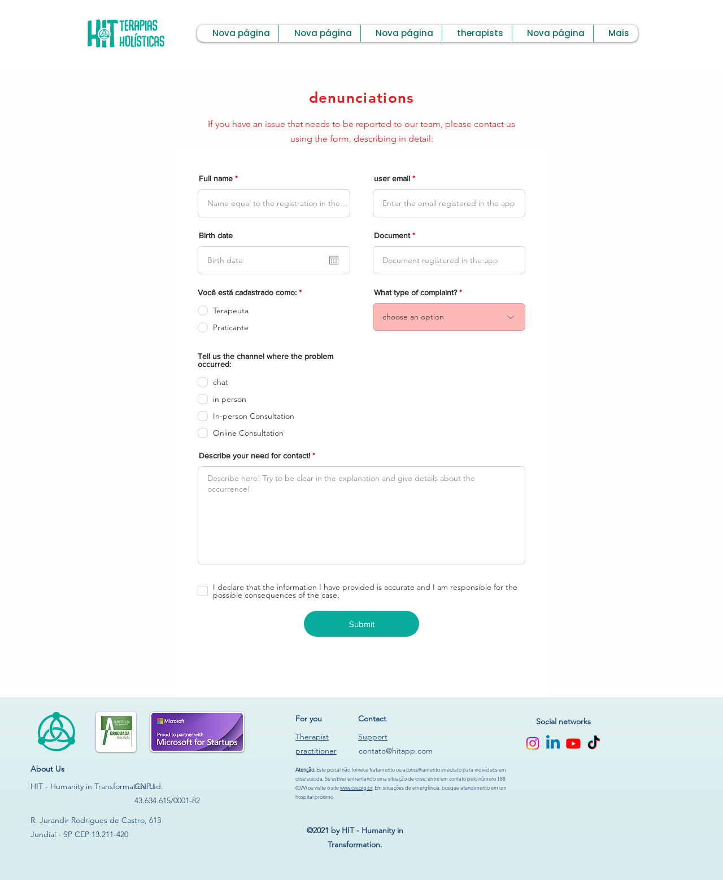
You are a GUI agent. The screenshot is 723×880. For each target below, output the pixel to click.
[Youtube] (573, 743)
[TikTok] (593, 743)
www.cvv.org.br (356, 787)
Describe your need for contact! (254, 455)
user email (392, 178)
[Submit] (361, 624)
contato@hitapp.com (396, 751)
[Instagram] (532, 743)
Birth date (216, 235)
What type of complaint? (415, 292)
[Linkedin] (553, 743)
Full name (216, 178)
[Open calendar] (333, 260)
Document (392, 235)
